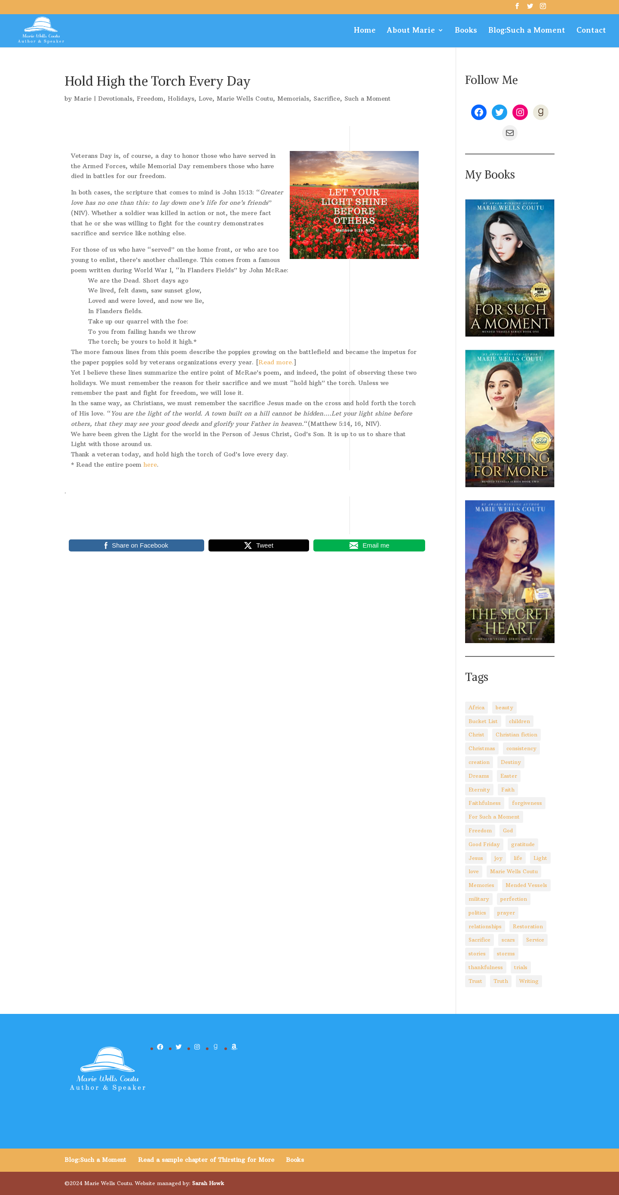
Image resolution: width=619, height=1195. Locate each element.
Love (205, 98)
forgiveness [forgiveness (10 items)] (527, 803)
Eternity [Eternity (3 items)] (479, 789)
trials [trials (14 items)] (520, 967)
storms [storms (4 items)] (506, 953)
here (150, 464)
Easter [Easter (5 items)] (508, 776)
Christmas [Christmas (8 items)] (482, 748)
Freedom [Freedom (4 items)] (480, 830)
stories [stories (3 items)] (477, 953)
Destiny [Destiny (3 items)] (511, 762)
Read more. (276, 362)
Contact (591, 30)
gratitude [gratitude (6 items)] (523, 844)
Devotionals (115, 98)
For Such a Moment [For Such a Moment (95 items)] (494, 816)
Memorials (293, 98)
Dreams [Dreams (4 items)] (479, 776)
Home (365, 30)
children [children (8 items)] (519, 721)
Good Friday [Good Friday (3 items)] (484, 844)
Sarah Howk (208, 1183)
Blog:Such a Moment (526, 30)
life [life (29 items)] (518, 858)
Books (466, 30)
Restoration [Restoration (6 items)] (528, 926)
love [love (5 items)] (474, 871)
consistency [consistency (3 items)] (521, 748)
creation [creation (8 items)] (479, 762)
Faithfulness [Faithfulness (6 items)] (485, 803)
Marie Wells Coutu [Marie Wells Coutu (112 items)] (514, 871)
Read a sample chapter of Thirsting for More (206, 1160)
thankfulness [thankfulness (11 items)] (486, 967)
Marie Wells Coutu (245, 98)
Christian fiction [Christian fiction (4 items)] (516, 734)
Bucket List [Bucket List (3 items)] (483, 721)
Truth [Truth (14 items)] (500, 981)
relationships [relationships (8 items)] (485, 926)
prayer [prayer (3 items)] (506, 912)
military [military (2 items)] (479, 899)
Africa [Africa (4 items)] (476, 707)
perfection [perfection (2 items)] (513, 899)
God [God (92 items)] (508, 830)
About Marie (411, 30)
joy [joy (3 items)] (498, 858)
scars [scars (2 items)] (508, 939)
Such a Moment (367, 98)
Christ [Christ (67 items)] (476, 734)
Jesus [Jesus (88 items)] (476, 858)
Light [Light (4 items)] (540, 858)
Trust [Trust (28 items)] (475, 981)
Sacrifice (326, 98)
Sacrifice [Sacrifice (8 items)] (479, 939)
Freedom (150, 98)
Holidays (181, 98)
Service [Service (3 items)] (535, 939)
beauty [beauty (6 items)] (504, 707)
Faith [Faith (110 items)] (508, 789)
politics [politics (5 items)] (477, 912)
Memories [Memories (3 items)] (481, 885)
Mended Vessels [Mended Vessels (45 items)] (526, 885)
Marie (83, 98)
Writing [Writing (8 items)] (529, 981)
